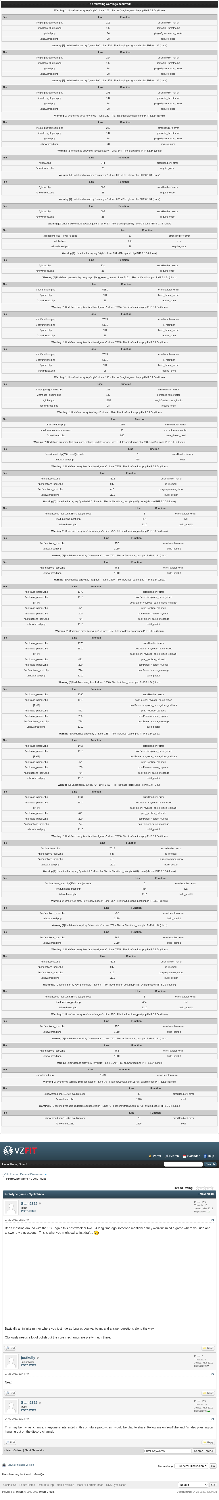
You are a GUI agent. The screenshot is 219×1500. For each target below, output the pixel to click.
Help (211, 1156)
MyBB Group (46, 1491)
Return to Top (46, 1484)
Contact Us (9, 1484)
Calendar (193, 1156)
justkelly (28, 1358)
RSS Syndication (116, 1484)
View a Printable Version (21, 1464)
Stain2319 (29, 1204)
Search (174, 1156)
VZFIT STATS (28, 1211)
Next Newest (33, 1450)
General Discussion (31, 1174)
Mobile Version (65, 1484)
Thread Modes (206, 1193)
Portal (157, 1156)
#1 (212, 1219)
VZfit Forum (11, 1174)
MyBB (19, 1491)
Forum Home (27, 1484)
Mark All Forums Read (90, 1484)
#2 (212, 1373)
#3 (212, 1418)
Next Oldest (14, 1450)
